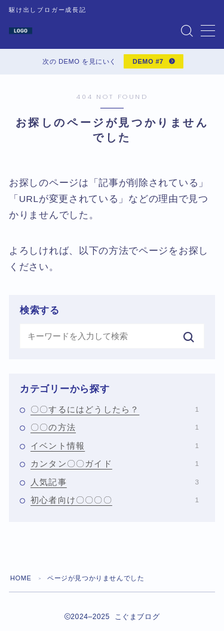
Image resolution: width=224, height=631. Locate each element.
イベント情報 (114, 445)
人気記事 (114, 482)
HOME (20, 578)
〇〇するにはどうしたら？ (114, 409)
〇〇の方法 (114, 427)
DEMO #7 (148, 61)
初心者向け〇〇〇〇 (114, 500)
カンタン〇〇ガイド (114, 463)
